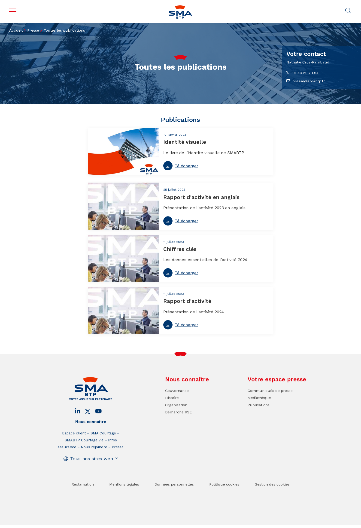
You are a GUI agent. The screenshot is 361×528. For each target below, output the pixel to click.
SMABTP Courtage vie (84, 447)
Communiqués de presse (270, 398)
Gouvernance (177, 398)
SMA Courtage (103, 440)
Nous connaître (90, 429)
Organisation (176, 412)
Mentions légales (124, 492)
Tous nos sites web (91, 466)
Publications (259, 412)
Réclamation (83, 492)
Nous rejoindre (94, 454)
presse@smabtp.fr (308, 81)
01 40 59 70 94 (305, 73)
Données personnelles (174, 492)
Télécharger (186, 166)
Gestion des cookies (272, 492)
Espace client (74, 440)
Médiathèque (259, 405)
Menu (13, 11)
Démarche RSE (178, 419)
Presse (33, 30)
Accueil (16, 30)
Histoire (172, 405)
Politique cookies (224, 492)
